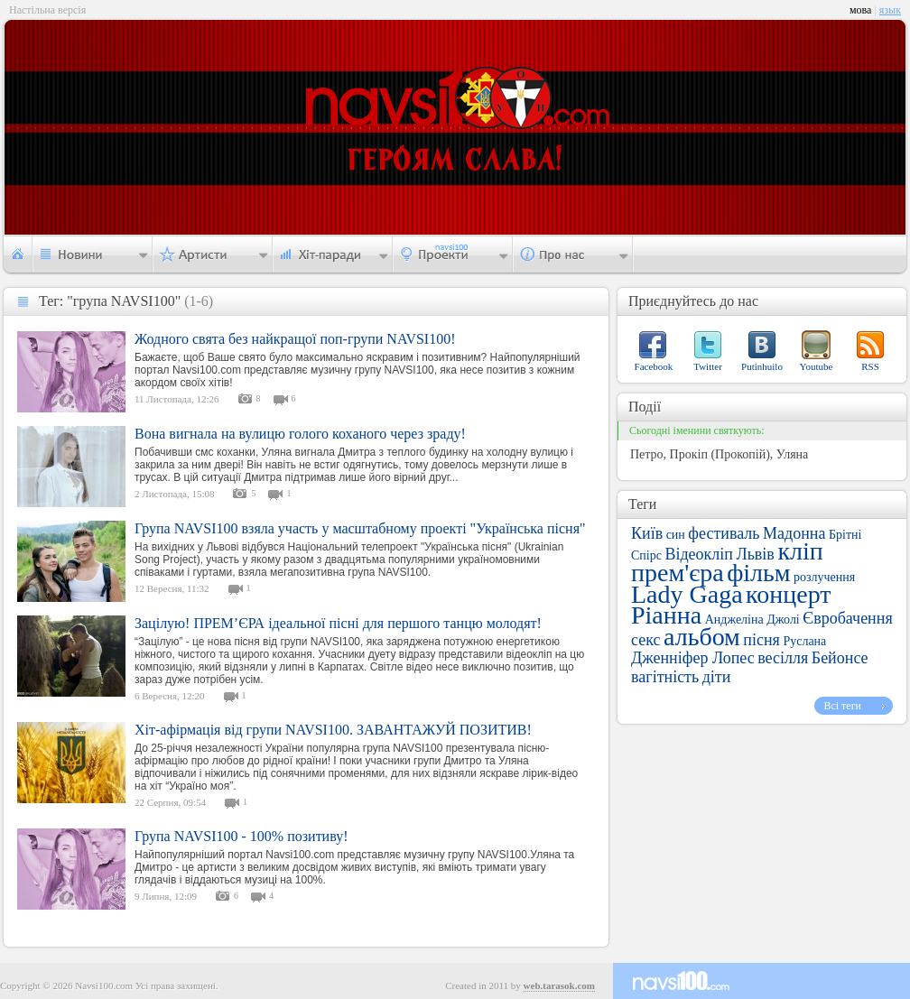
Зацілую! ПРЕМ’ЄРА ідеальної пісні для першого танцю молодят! (338, 623)
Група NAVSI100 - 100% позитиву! (241, 836)
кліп (799, 551)
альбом (702, 637)
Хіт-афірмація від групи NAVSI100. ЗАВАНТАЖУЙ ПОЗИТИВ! (333, 729)
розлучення (824, 577)
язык (890, 10)
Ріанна (666, 615)
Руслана (804, 641)
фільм (758, 573)
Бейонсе (840, 658)
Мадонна (794, 533)
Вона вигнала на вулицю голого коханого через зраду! (300, 433)
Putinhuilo (762, 366)
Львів (755, 554)
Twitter (707, 366)
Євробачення (847, 618)
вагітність (665, 677)
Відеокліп (698, 554)
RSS (870, 366)
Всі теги (842, 705)
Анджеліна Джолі (752, 619)
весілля (782, 658)
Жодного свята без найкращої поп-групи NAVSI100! (295, 339)
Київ (647, 533)
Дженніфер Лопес (693, 658)
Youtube (816, 366)
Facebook (654, 366)
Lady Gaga (687, 594)
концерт (788, 594)
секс (645, 640)
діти (716, 677)
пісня (761, 640)
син (675, 534)
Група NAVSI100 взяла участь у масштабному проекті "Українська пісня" (360, 528)
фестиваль (723, 533)
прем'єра (677, 573)
